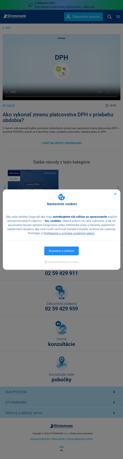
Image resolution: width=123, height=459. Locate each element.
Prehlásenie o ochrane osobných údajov (69, 233)
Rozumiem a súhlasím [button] (61, 250)
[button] (61, 262)
